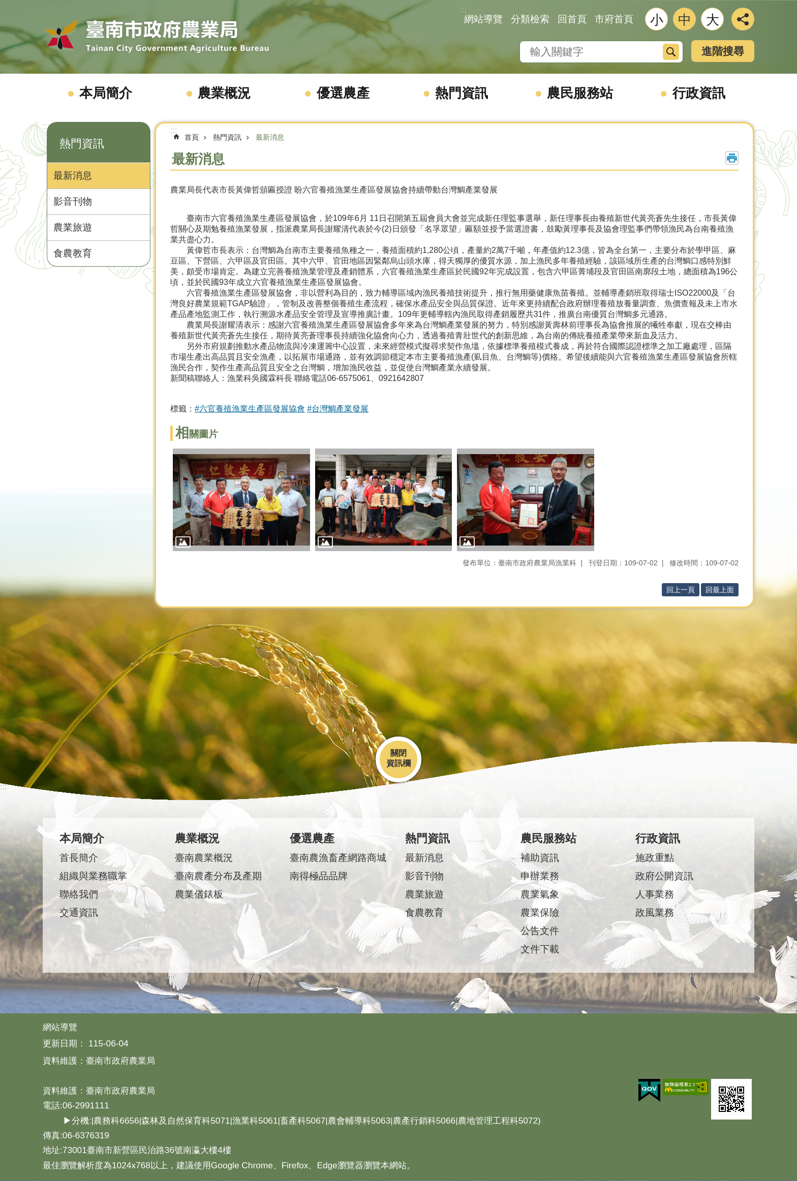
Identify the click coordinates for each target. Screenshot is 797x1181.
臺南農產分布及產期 (218, 876)
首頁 (192, 137)
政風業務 (654, 912)
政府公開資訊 (664, 876)
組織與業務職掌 (93, 876)
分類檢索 (530, 19)
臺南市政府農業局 (157, 36)
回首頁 (572, 19)
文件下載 (539, 949)
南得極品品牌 (319, 876)
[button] (241, 500)
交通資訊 (78, 912)
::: (46, 126)
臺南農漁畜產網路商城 (338, 857)
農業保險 (539, 912)
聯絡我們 (78, 894)
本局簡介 (105, 93)
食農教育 (72, 253)
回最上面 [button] (720, 590)
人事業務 (654, 894)
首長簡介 (78, 857)
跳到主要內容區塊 (5, 5)
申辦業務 (539, 876)
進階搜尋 (722, 51)
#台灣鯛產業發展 (338, 408)
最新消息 (72, 175)
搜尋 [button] (671, 52)
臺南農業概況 (204, 857)
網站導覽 (483, 19)
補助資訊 (539, 857)
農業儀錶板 (199, 894)
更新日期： (64, 1043)
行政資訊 (698, 93)
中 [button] (684, 20)
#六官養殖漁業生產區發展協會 (250, 408)
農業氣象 (539, 894)
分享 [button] (742, 19)
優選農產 (343, 93)
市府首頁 (614, 19)
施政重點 (654, 857)
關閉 (398, 753)
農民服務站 (580, 93)
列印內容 (732, 158)
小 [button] (656, 20)
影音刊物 (72, 201)
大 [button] (712, 20)
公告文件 (539, 930)
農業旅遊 (72, 227)
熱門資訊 (461, 93)
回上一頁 (680, 590)
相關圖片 (196, 434)
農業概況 (224, 93)
